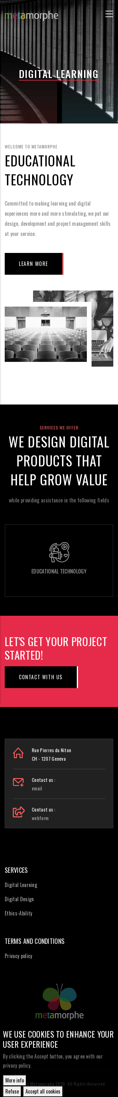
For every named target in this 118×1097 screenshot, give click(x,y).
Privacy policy (18, 956)
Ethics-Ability (18, 913)
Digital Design (19, 899)
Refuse (12, 1091)
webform (40, 817)
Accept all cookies (42, 1091)
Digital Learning (21, 885)
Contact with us (41, 677)
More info (14, 1080)
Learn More (33, 263)
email (37, 788)
